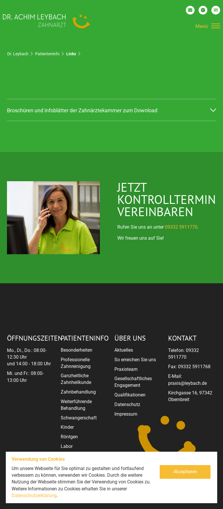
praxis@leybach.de (187, 383)
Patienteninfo (47, 53)
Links (71, 53)
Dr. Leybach (17, 53)
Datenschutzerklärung (34, 495)
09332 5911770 (181, 227)
